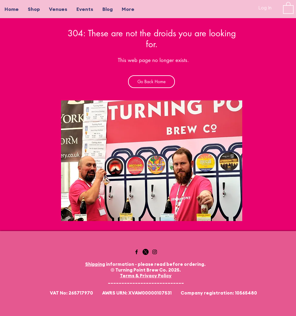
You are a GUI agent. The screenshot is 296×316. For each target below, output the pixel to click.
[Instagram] (155, 252)
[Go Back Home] (151, 81)
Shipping (95, 264)
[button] (288, 7)
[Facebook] (137, 252)
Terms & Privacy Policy (146, 276)
